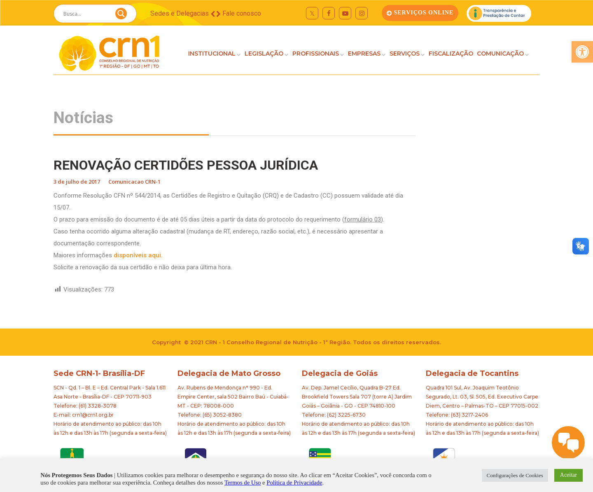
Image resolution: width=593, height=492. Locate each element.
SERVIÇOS (405, 53)
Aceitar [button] (568, 475)
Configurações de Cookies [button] (515, 475)
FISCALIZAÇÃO (451, 53)
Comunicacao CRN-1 (134, 181)
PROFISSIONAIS (315, 53)
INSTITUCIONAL (212, 53)
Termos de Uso (242, 482)
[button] (582, 52)
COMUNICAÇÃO (500, 53)
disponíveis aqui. (138, 255)
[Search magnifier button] (121, 15)
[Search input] (85, 13)
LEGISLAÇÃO (264, 53)
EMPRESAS (364, 53)
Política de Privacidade (294, 482)
